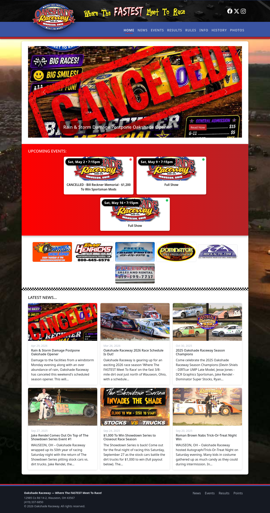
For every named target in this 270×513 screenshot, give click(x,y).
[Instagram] (243, 11)
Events (157, 30)
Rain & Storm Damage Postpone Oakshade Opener (117, 127)
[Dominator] (176, 252)
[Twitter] (236, 11)
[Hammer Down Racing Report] (52, 252)
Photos (237, 30)
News (143, 30)
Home (129, 30)
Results (174, 30)
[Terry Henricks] (94, 252)
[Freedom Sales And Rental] (135, 274)
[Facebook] (229, 11)
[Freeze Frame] (135, 252)
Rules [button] (190, 30)
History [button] (219, 30)
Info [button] (203, 30)
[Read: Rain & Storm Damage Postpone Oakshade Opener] (135, 92)
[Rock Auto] (218, 251)
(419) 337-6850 (33, 502)
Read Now (197, 127)
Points (238, 493)
